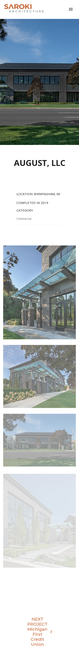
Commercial (23, 219)
